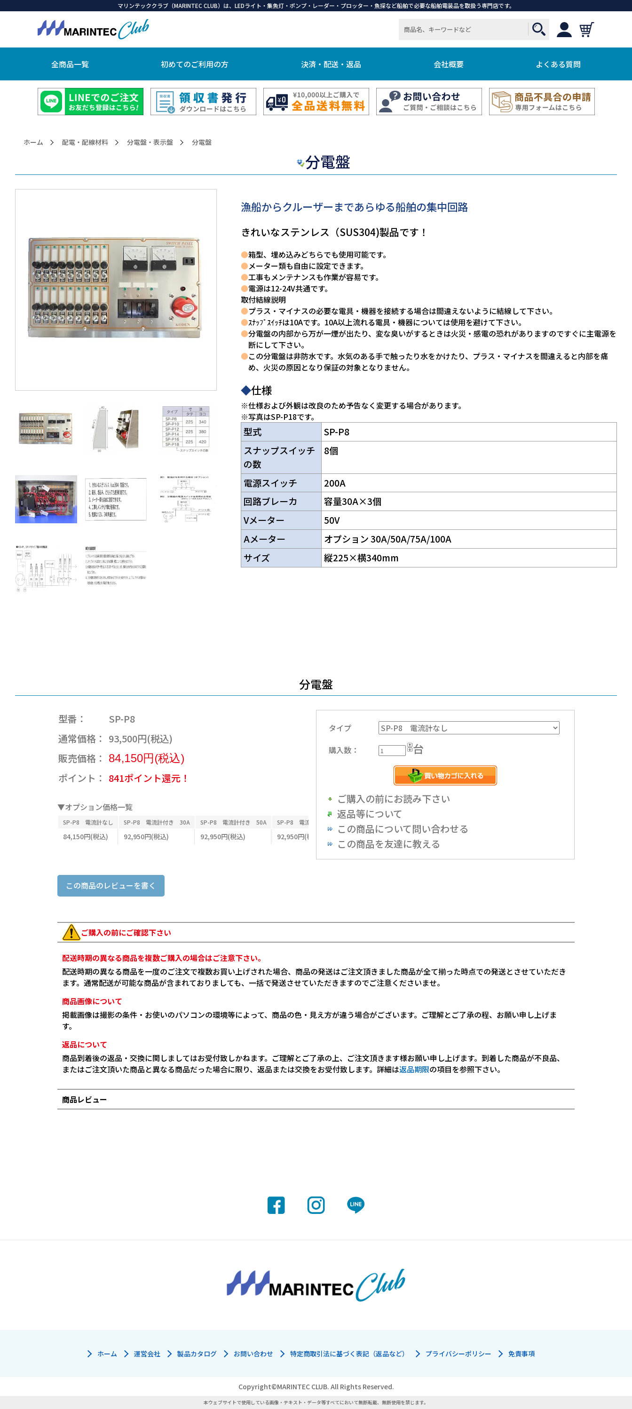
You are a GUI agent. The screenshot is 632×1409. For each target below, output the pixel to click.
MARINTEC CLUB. (303, 1386)
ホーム (33, 142)
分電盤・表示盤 (150, 142)
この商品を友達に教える (388, 843)
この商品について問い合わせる (402, 828)
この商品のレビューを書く (111, 885)
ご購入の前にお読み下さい (393, 798)
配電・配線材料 (85, 142)
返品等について (370, 813)
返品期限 (414, 1069)
